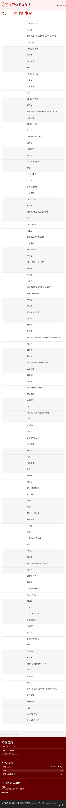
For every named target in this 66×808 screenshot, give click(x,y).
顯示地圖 (5, 792)
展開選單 (61, 5)
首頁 (6, 735)
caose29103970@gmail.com (10, 754)
